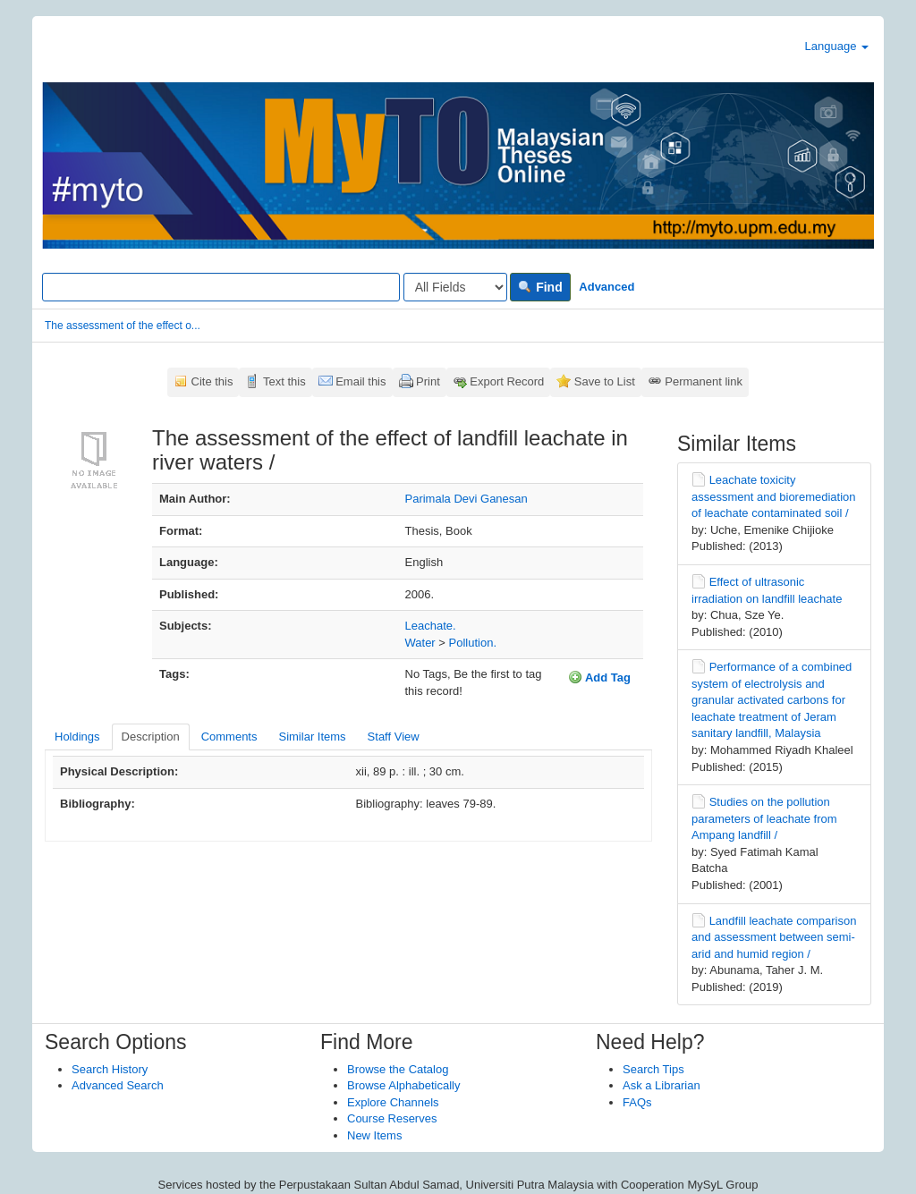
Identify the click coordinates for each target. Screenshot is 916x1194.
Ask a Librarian (661, 1085)
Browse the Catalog (397, 1069)
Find (540, 287)
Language (837, 46)
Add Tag (599, 677)
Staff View (394, 736)
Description (151, 736)
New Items (374, 1135)
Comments (229, 736)
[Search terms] (221, 287)
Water (420, 642)
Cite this (212, 381)
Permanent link (703, 381)
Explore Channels (393, 1102)
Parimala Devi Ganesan (466, 498)
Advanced (606, 286)
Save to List (604, 381)
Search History (110, 1069)
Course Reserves (392, 1118)
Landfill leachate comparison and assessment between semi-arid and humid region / (773, 937)
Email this (360, 381)
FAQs (637, 1102)
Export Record (507, 381)
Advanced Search (118, 1085)
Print (428, 381)
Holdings (77, 736)
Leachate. (430, 625)
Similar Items (311, 736)
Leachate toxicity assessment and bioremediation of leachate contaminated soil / (773, 496)
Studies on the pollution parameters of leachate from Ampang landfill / (764, 818)
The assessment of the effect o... (122, 325)
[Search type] (455, 287)
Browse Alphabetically (403, 1085)
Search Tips (653, 1069)
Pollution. (472, 642)
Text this (284, 381)
